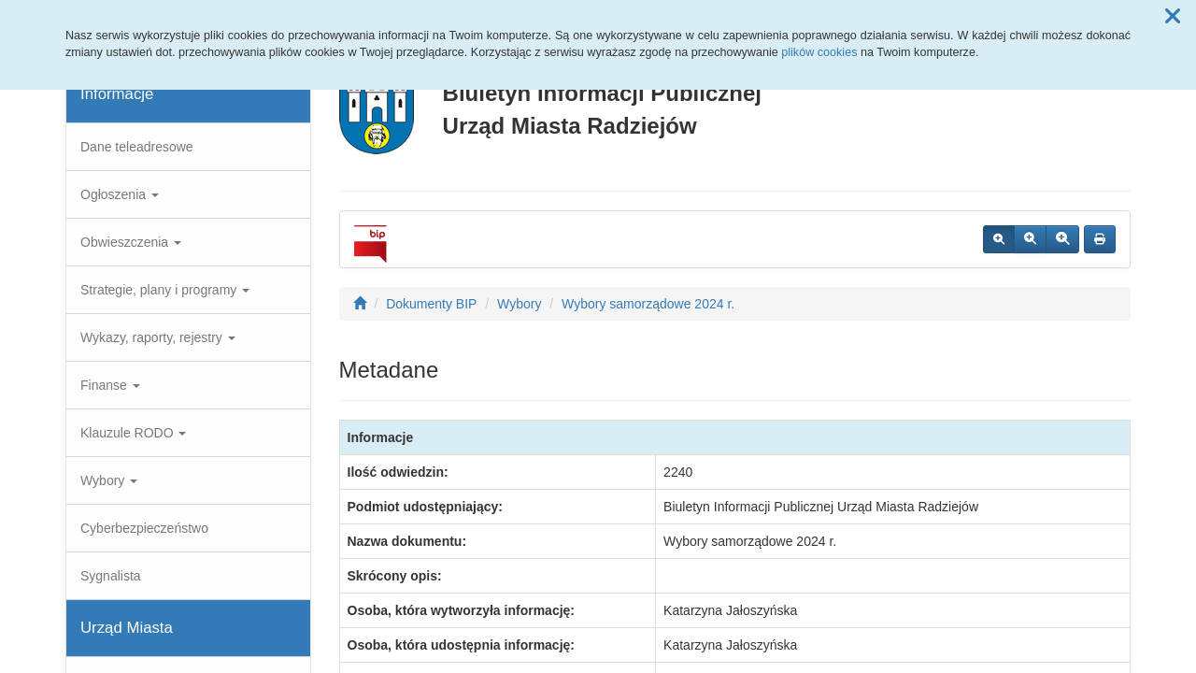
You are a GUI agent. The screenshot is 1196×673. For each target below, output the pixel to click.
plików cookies (819, 52)
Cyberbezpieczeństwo (144, 528)
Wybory (108, 480)
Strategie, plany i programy (164, 289)
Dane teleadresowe (136, 146)
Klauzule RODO (133, 432)
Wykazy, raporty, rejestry (157, 337)
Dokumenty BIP (431, 303)
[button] (1172, 17)
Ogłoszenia (119, 194)
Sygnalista (110, 575)
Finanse (110, 385)
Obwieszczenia (130, 242)
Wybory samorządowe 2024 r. (648, 303)
